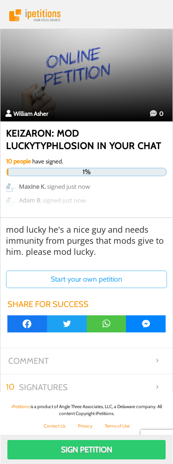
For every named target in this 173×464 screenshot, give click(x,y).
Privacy (85, 426)
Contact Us (55, 426)
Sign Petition (86, 449)
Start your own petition (86, 279)
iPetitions (86, 15)
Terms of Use (117, 426)
